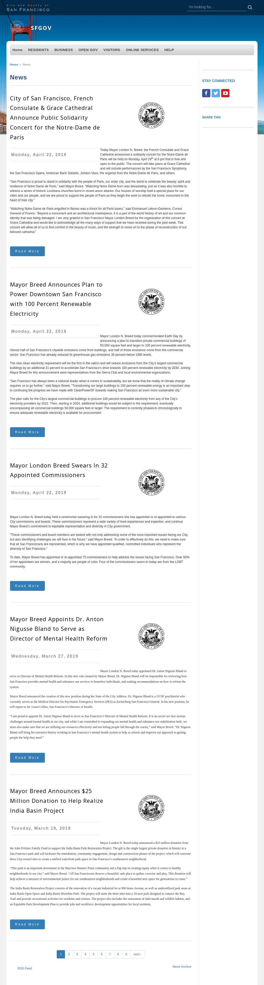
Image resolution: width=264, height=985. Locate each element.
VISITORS (111, 50)
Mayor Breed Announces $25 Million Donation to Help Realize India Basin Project (56, 800)
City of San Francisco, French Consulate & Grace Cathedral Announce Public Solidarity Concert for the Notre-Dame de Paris (55, 117)
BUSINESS (63, 50)
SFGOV (41, 27)
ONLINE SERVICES (142, 50)
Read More (27, 251)
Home (18, 50)
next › (137, 954)
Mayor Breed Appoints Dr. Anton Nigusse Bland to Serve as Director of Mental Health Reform (59, 628)
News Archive (181, 966)
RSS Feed (25, 968)
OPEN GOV (88, 50)
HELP (169, 50)
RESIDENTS (38, 50)
